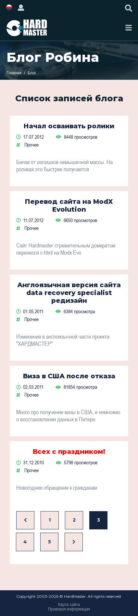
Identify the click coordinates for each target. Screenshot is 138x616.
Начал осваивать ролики (69, 126)
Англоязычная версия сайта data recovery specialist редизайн (69, 292)
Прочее (31, 144)
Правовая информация (69, 609)
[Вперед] (74, 542)
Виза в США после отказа (69, 376)
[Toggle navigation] (128, 27)
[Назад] (25, 520)
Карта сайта (69, 604)
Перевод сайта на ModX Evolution (69, 205)
